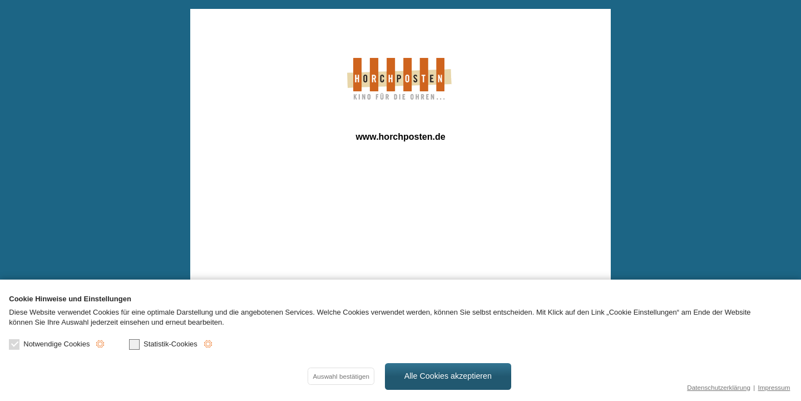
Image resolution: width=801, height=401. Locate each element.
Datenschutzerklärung (718, 387)
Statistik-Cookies (163, 344)
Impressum (774, 387)
